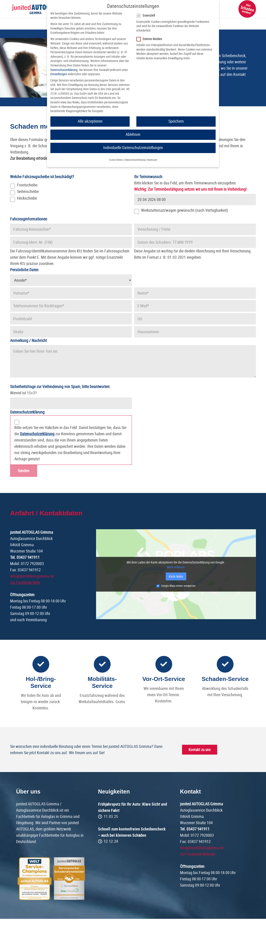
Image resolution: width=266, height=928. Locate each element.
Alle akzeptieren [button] (90, 121)
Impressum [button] (152, 159)
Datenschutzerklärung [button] (135, 159)
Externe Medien (150, 39)
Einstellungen (58, 74)
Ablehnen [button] (133, 134)
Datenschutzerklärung (63, 70)
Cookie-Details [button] (116, 159)
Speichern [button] (176, 121)
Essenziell (147, 15)
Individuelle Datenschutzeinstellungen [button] (133, 147)
